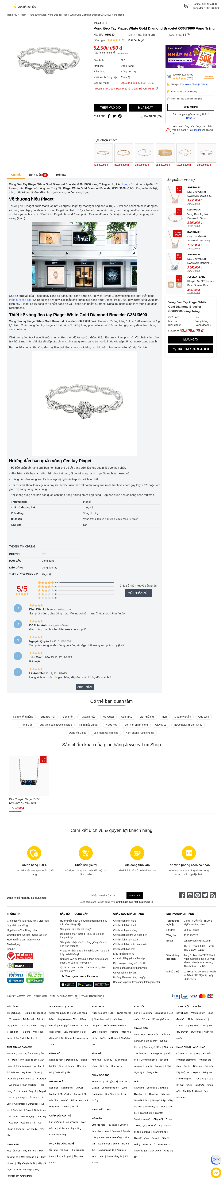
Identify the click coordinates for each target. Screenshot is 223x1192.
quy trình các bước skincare (56, 724)
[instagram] (190, 895)
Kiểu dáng (16, 567)
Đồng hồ (68, 716)
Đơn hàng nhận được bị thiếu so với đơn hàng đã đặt (82, 935)
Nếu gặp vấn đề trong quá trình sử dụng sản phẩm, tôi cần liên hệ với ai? (84, 961)
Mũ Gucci (108, 716)
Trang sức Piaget (37, 14)
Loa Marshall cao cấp (106, 732)
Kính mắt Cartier (88, 724)
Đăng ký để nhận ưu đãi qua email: (27, 897)
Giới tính (15, 554)
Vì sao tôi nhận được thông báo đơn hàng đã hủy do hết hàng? (84, 952)
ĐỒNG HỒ (54, 1053)
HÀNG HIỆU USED (101, 1109)
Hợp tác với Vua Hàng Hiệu (22, 930)
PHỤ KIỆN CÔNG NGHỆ (61, 1143)
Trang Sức (26, 724)
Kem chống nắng (23, 716)
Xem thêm (84, 686)
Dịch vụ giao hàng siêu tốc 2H (129, 963)
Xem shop (190, 107)
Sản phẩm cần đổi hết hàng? (75, 929)
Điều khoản (40, 996)
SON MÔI (139, 1006)
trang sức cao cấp (20, 299)
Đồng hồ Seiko (77, 732)
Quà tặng (203, 716)
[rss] (213, 895)
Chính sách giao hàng (125, 930)
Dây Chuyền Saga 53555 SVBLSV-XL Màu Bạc (24, 801)
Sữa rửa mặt (47, 716)
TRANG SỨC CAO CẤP (188, 1006)
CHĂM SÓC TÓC (100, 1075)
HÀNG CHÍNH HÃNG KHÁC (190, 1047)
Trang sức (149, 34)
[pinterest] (197, 895)
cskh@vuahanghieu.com (197, 940)
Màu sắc (15, 560)
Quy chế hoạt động (17, 925)
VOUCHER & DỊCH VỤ (61, 1006)
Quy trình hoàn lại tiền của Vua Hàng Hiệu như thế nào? (83, 969)
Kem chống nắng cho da (140, 732)
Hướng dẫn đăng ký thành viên (130, 968)
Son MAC (126, 716)
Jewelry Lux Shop (183, 74)
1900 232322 (212, 7)
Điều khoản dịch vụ (123, 953)
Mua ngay (145, 107)
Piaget (23, 14)
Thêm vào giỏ (110, 107)
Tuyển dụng (13, 944)
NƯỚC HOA (98, 1006)
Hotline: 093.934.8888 (191, 349)
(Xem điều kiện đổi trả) (196, 84)
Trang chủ (12, 14)
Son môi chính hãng (136, 724)
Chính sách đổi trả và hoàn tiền (130, 934)
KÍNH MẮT (97, 1053)
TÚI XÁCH (12, 1006)
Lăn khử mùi (147, 716)
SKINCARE (13, 1144)
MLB (164, 716)
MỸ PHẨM (97, 1118)
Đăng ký (190, 118)
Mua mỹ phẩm (182, 716)
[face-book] (182, 895)
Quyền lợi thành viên (124, 972)
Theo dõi (209, 76)
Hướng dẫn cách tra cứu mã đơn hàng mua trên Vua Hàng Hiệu (83, 922)
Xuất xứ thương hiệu (24, 574)
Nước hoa (111, 724)
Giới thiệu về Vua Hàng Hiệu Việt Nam (28, 920)
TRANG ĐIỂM (141, 1028)
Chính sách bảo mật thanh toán (130, 944)
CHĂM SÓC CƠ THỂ (60, 1115)
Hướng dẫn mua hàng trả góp (129, 977)
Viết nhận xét (138, 592)
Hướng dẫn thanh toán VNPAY (23, 939)
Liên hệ (11, 949)
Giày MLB (161, 724)
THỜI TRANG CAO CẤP (19, 1047)
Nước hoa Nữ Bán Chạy (188, 724)
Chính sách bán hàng (124, 920)
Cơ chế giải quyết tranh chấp (129, 958)
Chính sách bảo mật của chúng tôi (134, 901)
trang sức (128, 184)
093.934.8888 (210, 3)
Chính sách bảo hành (124, 925)
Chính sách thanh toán (125, 939)
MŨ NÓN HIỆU (56, 1081)
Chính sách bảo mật (124, 949)
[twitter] (205, 895)
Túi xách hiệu (87, 716)
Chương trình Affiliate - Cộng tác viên (27, 934)
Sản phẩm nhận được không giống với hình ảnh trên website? (83, 944)
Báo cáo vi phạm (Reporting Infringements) (136, 982)
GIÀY (137, 1081)
